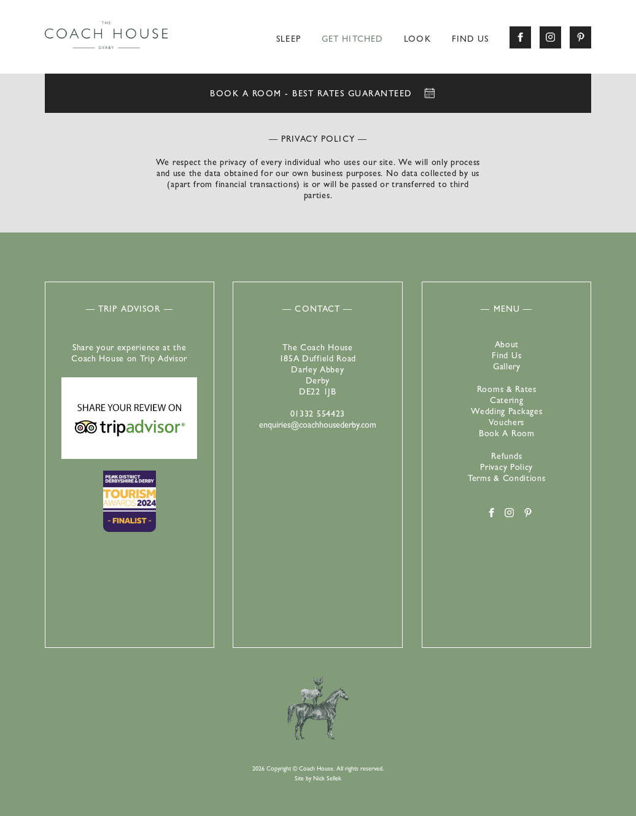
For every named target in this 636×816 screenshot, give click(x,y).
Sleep (288, 40)
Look (417, 40)
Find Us (470, 40)
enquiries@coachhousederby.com (317, 425)
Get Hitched (352, 40)
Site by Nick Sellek (318, 779)
